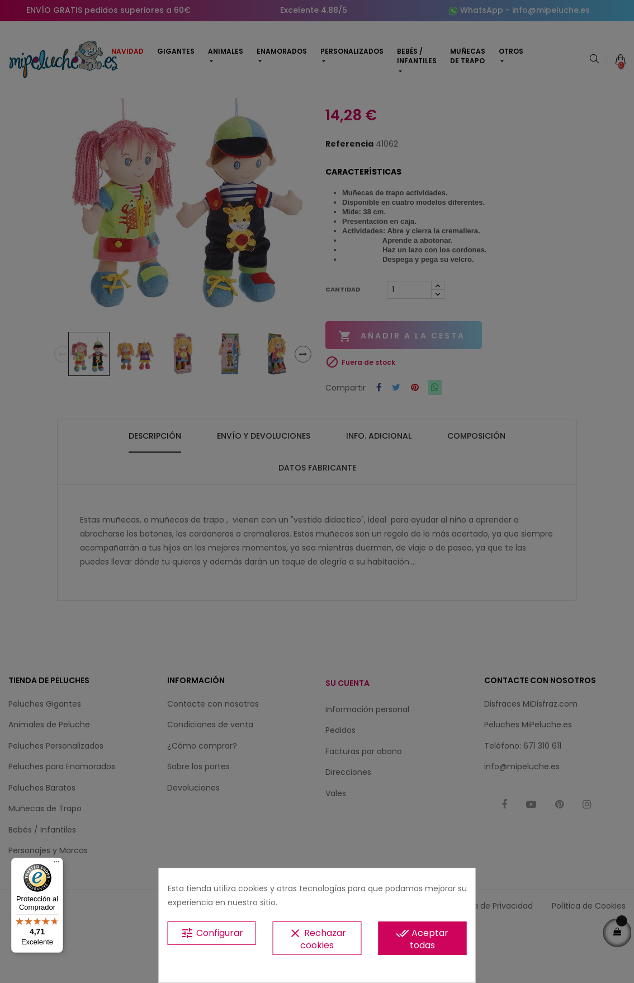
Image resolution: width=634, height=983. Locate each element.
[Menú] (56, 864)
